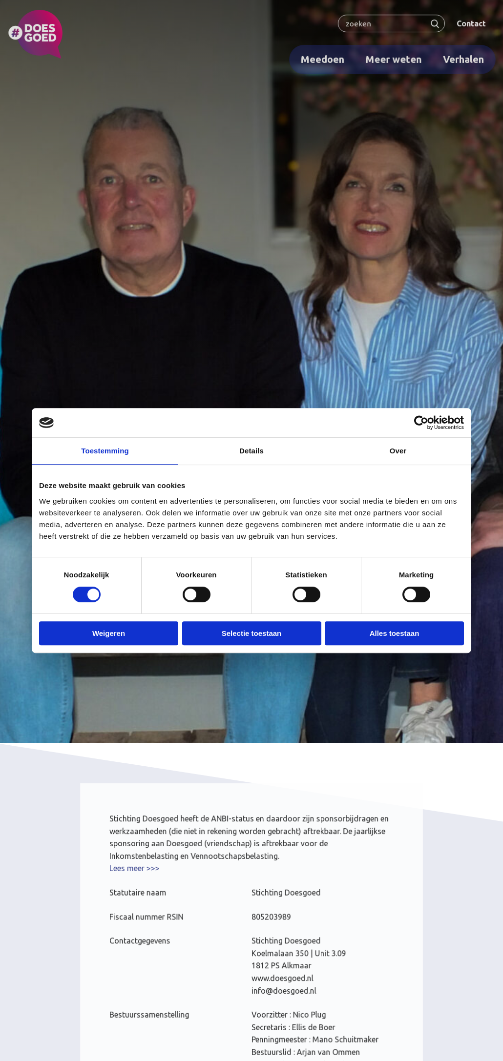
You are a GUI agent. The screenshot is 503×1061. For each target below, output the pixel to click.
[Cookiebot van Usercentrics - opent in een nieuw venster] (421, 422)
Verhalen (461, 58)
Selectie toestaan (252, 633)
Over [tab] (398, 451)
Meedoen (321, 58)
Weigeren (108, 633)
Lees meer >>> (136, 870)
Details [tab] (251, 451)
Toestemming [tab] (105, 451)
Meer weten (391, 58)
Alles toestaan (394, 633)
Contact (468, 23)
